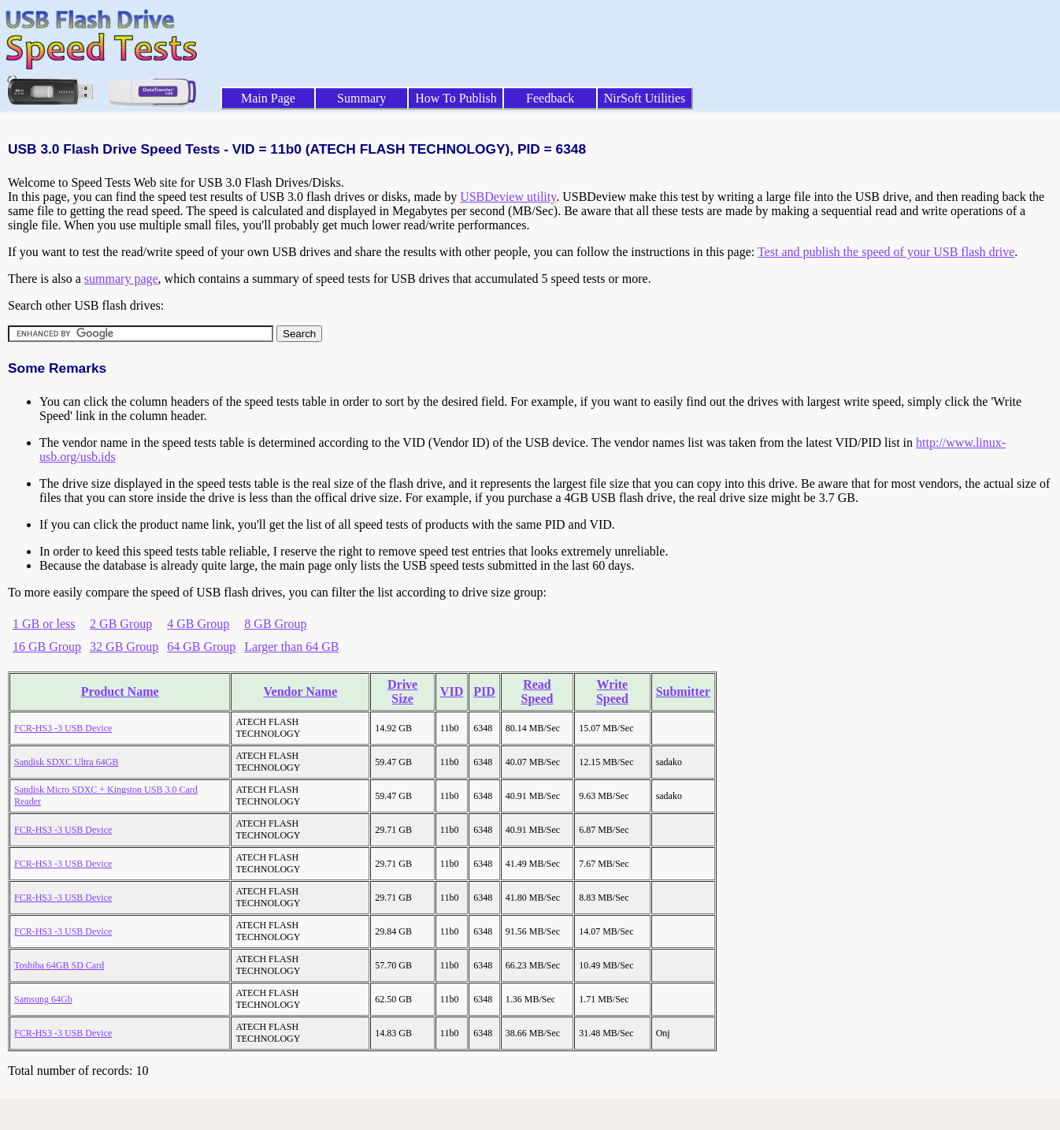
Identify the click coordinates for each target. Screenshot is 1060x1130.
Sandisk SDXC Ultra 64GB (66, 762)
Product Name (120, 691)
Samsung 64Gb (43, 999)
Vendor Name (300, 691)
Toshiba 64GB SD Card (59, 965)
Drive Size (402, 691)
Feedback (550, 98)
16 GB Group (47, 646)
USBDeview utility (508, 196)
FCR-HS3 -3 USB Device (63, 728)
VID (451, 691)
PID (484, 691)
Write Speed (612, 691)
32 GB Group (124, 646)
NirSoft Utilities (645, 98)
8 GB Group (275, 623)
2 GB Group (121, 623)
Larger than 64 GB (291, 646)
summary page (121, 278)
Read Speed (537, 691)
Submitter (683, 691)
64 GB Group (201, 646)
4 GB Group (198, 623)
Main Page (268, 98)
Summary (361, 98)
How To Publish (456, 98)
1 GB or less (44, 623)
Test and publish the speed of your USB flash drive (886, 251)
